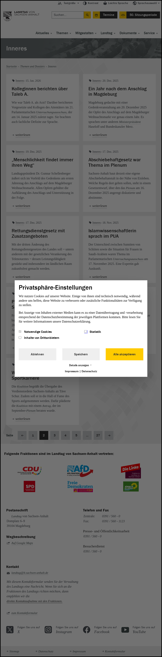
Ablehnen (37, 354)
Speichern (81, 354)
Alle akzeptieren (124, 354)
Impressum (72, 371)
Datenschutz (89, 371)
